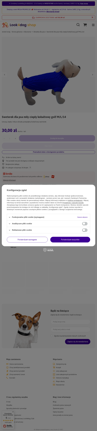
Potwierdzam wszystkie (70, 240)
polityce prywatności (75, 200)
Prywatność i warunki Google (73, 203)
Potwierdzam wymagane (27, 240)
